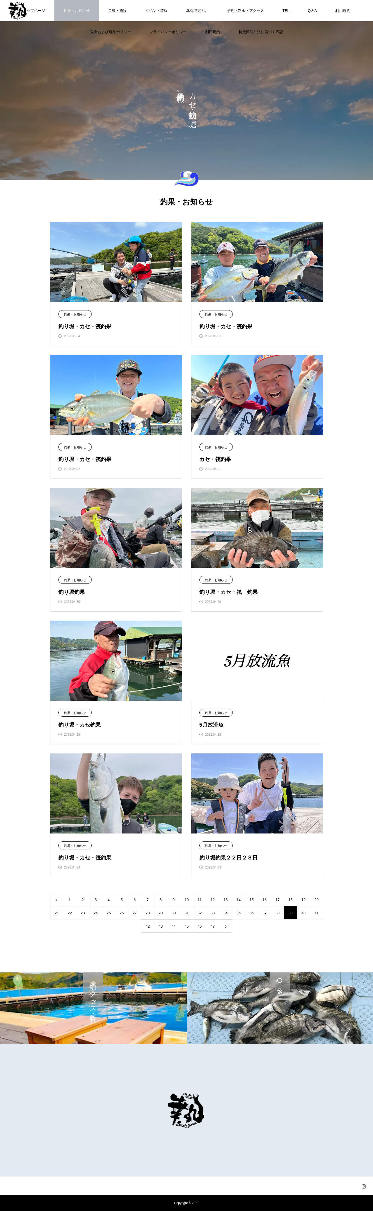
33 (212, 913)
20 (316, 900)
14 (238, 900)
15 (251, 900)
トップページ (34, 10)
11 (200, 900)
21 (57, 913)
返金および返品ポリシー (110, 32)
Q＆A (312, 10)
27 (135, 913)
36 (251, 913)
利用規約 (342, 10)
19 (303, 900)
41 (316, 913)
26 (122, 913)
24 (96, 913)
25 (109, 913)
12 (212, 900)
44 (174, 926)
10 (187, 900)
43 (161, 926)
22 (70, 913)
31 (187, 913)
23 (83, 913)
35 (238, 913)
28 (148, 913)
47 (212, 926)
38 (277, 913)
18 (290, 900)
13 (225, 900)
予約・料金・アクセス (245, 10)
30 (174, 913)
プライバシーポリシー (168, 32)
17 (277, 900)
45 (187, 926)
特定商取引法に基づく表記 (261, 32)
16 (264, 900)
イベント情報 (156, 10)
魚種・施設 (117, 10)
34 (225, 913)
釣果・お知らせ (77, 10)
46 (200, 926)
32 (200, 913)
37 (264, 913)
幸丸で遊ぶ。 (197, 10)
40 (303, 913)
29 (161, 913)
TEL (286, 10)
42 (148, 926)
